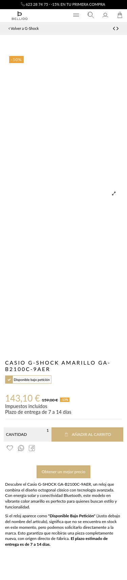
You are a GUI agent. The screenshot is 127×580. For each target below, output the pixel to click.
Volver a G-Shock (23, 28)
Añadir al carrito (87, 434)
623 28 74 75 (34, 4)
